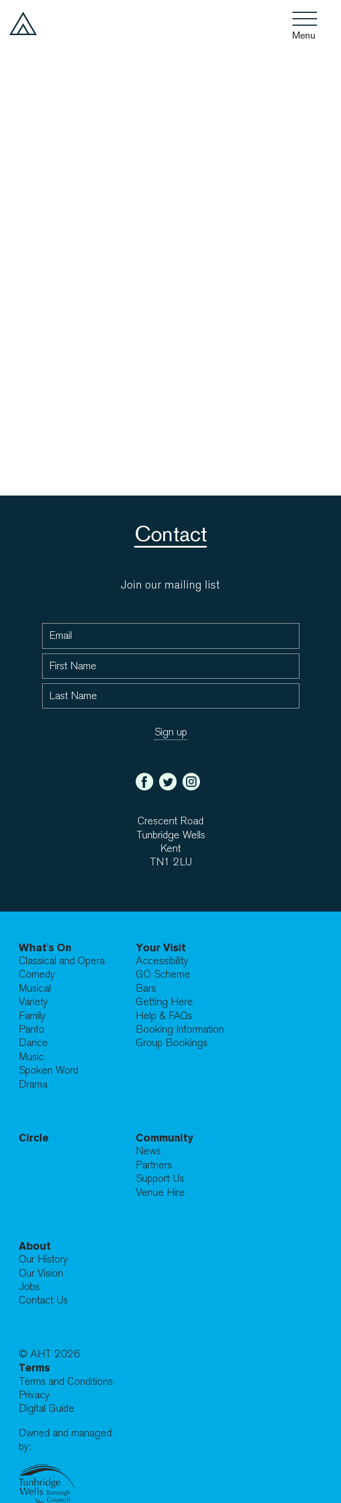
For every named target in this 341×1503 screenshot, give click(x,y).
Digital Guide (46, 1408)
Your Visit (161, 947)
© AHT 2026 (49, 1354)
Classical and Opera (62, 961)
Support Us (160, 1178)
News (148, 1151)
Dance (33, 1043)
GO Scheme (163, 974)
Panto (31, 1029)
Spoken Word (48, 1070)
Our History (43, 1259)
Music (31, 1057)
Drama (33, 1084)
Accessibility (162, 961)
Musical (35, 988)
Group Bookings (172, 1043)
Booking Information (180, 1029)
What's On (45, 947)
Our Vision (41, 1273)
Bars (146, 988)
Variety (33, 1002)
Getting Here (164, 1002)
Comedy (37, 974)
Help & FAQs (164, 1016)
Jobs (29, 1287)
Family (32, 1016)
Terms (34, 1367)
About (35, 1246)
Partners (154, 1165)
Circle (34, 1137)
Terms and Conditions (66, 1381)
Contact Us (43, 1300)
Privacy (34, 1395)
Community (164, 1137)
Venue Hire (160, 1192)
